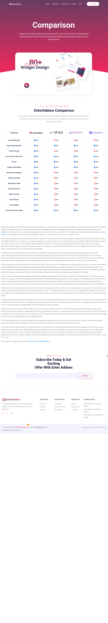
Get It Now (93, 4)
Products (64, 4)
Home (47, 4)
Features (55, 4)
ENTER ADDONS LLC (22, 427)
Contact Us (32, 341)
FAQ (80, 4)
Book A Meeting (43, 341)
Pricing (73, 4)
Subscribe (85, 376)
